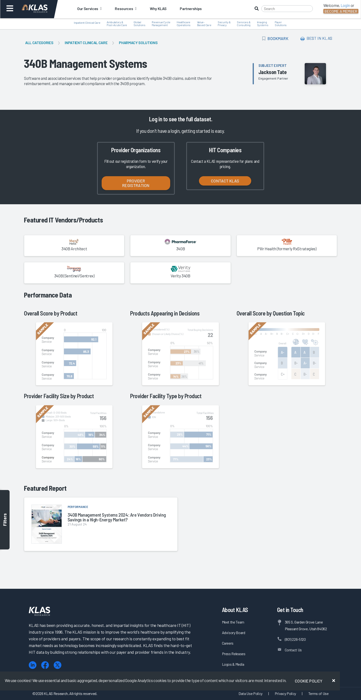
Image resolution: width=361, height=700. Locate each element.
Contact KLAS (225, 180)
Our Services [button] (89, 8)
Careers (228, 643)
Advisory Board (233, 632)
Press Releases (233, 653)
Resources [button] (125, 8)
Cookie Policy (308, 680)
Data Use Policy (250, 693)
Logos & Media (233, 664)
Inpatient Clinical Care (86, 42)
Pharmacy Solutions (138, 42)
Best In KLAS (316, 38)
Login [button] (345, 5)
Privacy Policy (285, 693)
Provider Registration (135, 183)
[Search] (287, 8)
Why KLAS (158, 8)
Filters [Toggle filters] (4, 519)
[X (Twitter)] (57, 665)
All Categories (39, 42)
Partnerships (191, 8)
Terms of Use (318, 693)
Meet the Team (233, 622)
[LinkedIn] (32, 665)
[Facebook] (45, 665)
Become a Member (341, 11)
